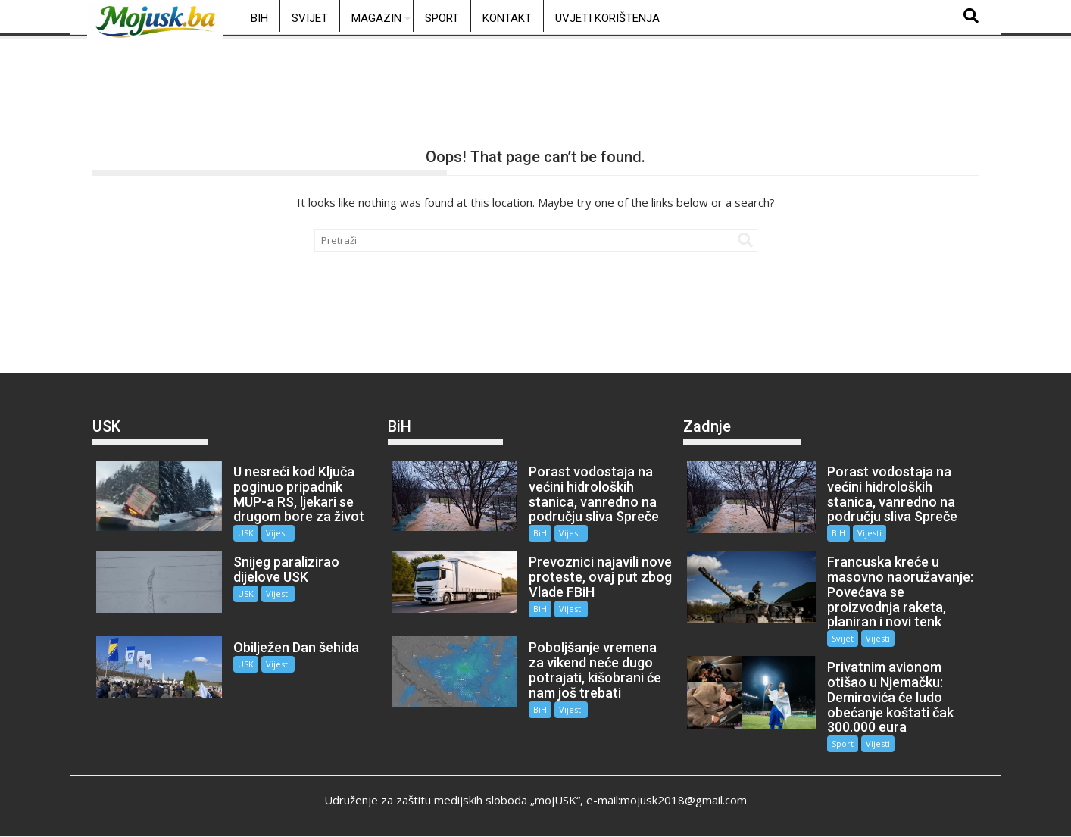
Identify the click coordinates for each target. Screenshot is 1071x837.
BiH (259, 18)
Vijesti (273, 533)
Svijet (310, 18)
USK (240, 533)
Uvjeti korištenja (607, 18)
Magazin (376, 18)
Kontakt (507, 18)
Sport (442, 18)
